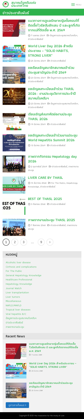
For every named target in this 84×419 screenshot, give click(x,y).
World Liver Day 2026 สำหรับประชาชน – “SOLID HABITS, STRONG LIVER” (50, 50)
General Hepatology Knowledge (23, 275)
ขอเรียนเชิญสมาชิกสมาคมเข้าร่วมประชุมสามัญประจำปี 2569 (51, 70)
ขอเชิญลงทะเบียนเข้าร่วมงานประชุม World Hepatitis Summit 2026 (52, 137)
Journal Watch (14, 288)
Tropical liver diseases (18, 309)
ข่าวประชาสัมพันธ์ (16, 13)
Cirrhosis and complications (21, 266)
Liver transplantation (17, 292)
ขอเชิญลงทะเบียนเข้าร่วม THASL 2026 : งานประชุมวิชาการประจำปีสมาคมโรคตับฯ (52, 93)
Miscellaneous (13, 301)
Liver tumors (13, 297)
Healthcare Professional (19, 279)
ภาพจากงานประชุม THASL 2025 (51, 220)
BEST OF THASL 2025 (45, 199)
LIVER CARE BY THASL (45, 177)
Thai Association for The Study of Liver (49, 415)
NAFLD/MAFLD (13, 305)
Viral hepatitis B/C (16, 314)
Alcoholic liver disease (18, 262)
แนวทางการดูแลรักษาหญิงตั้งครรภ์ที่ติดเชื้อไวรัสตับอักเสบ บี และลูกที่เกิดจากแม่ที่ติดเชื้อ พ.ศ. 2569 (54, 25)
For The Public (58, 183)
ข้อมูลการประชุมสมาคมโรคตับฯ (63, 35)
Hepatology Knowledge (19, 284)
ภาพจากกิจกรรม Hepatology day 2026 (52, 158)
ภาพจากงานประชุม (15, 327)
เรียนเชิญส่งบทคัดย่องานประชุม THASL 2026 (50, 116)
